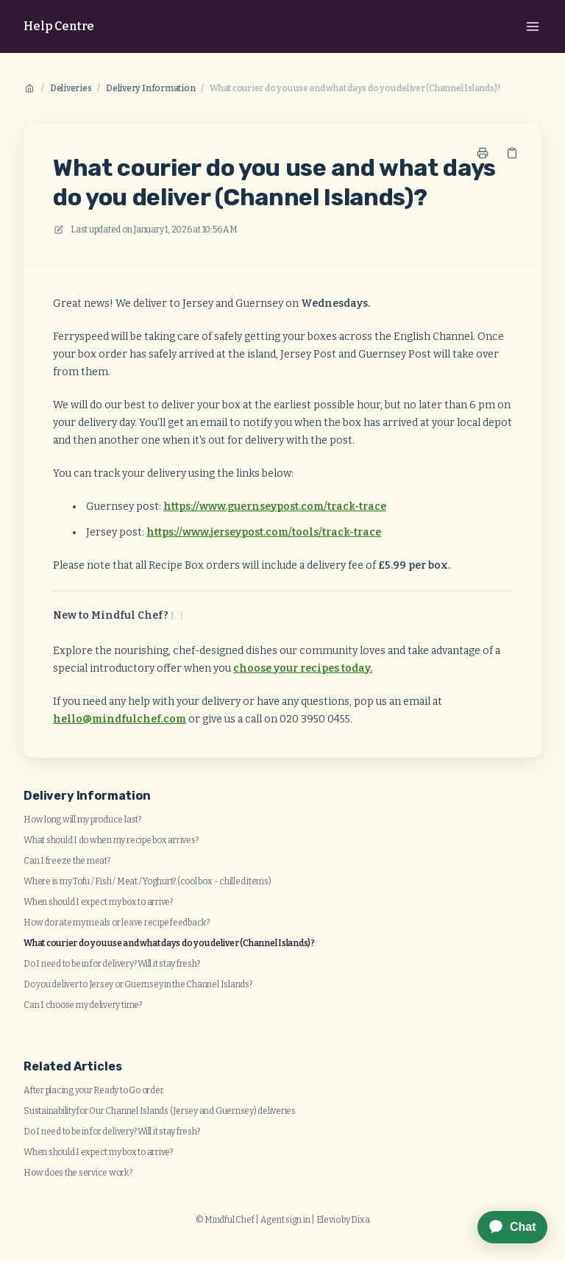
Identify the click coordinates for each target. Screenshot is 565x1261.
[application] (505, 1227)
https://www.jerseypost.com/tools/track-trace (263, 532)
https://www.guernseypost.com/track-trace (274, 506)
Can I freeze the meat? (67, 861)
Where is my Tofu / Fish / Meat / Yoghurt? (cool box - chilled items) (147, 881)
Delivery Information (150, 88)
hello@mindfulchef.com (119, 719)
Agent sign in (285, 1220)
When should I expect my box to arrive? (98, 902)
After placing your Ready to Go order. (94, 1090)
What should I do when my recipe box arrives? (111, 840)
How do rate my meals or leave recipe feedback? (117, 922)
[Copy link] (512, 153)
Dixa (360, 1220)
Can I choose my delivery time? (83, 1005)
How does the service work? (78, 1173)
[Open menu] (532, 26)
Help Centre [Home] (59, 26)
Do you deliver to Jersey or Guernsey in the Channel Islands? (138, 984)
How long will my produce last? (82, 819)
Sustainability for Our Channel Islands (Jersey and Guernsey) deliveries (160, 1111)
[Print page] (482, 153)
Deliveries (71, 88)
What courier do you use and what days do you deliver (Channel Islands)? (355, 88)
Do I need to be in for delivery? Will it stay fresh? (112, 964)
